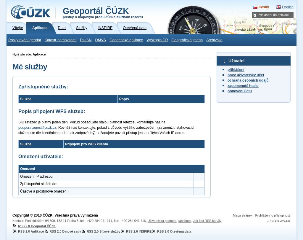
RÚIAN (85, 40)
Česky (264, 7)
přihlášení (236, 70)
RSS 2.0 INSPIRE (136, 231)
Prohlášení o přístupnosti (273, 215)
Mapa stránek (242, 215)
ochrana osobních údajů (248, 80)
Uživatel (236, 60)
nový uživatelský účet (246, 75)
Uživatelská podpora (162, 220)
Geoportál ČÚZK (103, 12)
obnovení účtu (240, 91)
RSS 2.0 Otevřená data (171, 231)
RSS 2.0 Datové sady (62, 231)
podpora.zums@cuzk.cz (37, 127)
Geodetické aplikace (126, 40)
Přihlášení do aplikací (273, 15)
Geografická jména (187, 40)
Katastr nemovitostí (61, 40)
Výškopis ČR (157, 40)
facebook (184, 220)
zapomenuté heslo (243, 86)
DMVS (100, 40)
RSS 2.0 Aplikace (28, 231)
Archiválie (214, 40)
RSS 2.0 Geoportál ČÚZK (34, 226)
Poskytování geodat (24, 40)
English (288, 7)
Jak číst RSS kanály (207, 220)
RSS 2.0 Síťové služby (100, 231)
